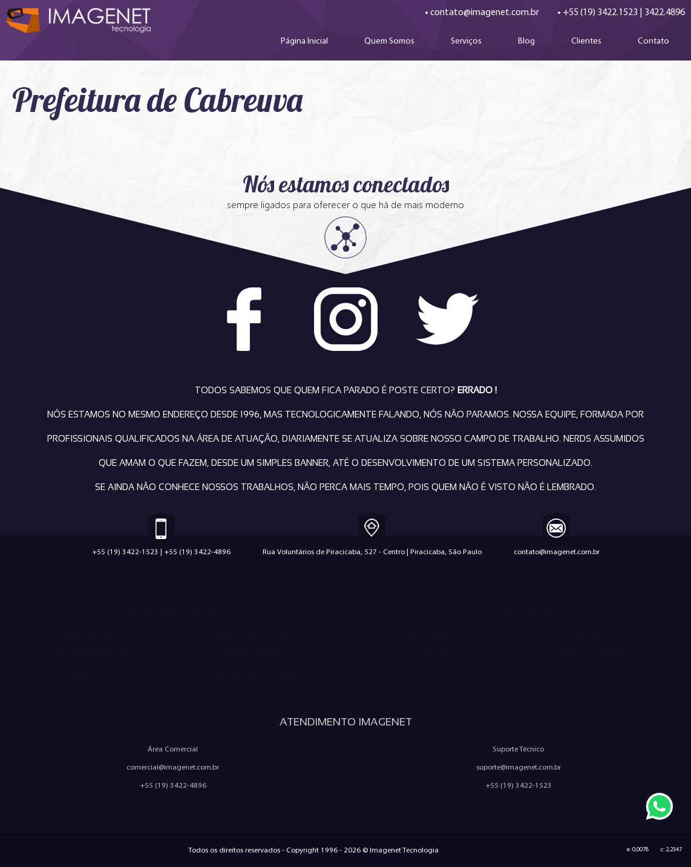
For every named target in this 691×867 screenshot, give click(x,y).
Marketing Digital (252, 653)
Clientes (586, 40)
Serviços (466, 40)
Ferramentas (427, 674)
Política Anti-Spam (427, 653)
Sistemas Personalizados (251, 674)
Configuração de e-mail (591, 674)
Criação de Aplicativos (88, 653)
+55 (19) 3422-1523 (125, 551)
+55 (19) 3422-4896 (197, 551)
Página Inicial (304, 40)
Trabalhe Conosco (427, 632)
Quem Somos (389, 40)
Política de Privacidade (591, 653)
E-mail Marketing (87, 674)
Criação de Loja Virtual (251, 632)
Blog (526, 40)
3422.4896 (664, 12)
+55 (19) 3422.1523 (600, 12)
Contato (653, 40)
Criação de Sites (87, 632)
